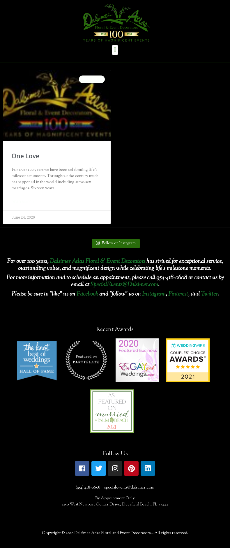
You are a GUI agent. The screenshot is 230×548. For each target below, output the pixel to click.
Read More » (23, 202)
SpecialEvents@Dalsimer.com (124, 285)
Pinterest (178, 294)
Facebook (87, 294)
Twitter (209, 294)
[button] (115, 50)
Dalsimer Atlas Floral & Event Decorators (97, 261)
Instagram (154, 294)
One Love (25, 156)
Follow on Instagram (115, 243)
